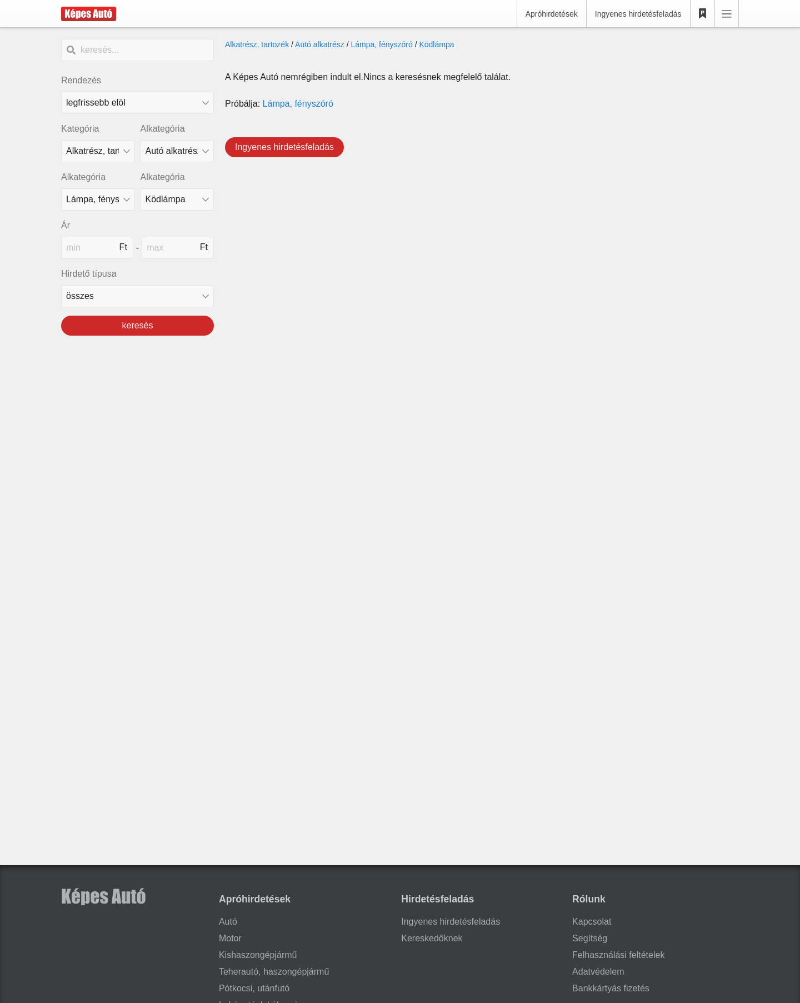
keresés (137, 325)
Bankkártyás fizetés (610, 988)
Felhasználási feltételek (618, 955)
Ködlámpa (436, 44)
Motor (230, 938)
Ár (65, 225)
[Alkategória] (177, 151)
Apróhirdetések (552, 13)
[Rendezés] (137, 103)
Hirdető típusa (89, 273)
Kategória (80, 128)
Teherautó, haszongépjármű (274, 971)
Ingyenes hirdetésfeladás (638, 13)
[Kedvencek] (702, 14)
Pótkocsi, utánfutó (254, 988)
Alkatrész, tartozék (257, 44)
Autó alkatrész (319, 44)
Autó (228, 921)
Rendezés (81, 80)
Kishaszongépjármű (258, 955)
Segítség (589, 938)
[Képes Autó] (88, 14)
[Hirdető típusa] (137, 296)
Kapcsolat (591, 921)
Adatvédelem (598, 971)
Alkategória (163, 128)
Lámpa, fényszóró (381, 44)
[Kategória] (98, 151)
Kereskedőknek (431, 938)
